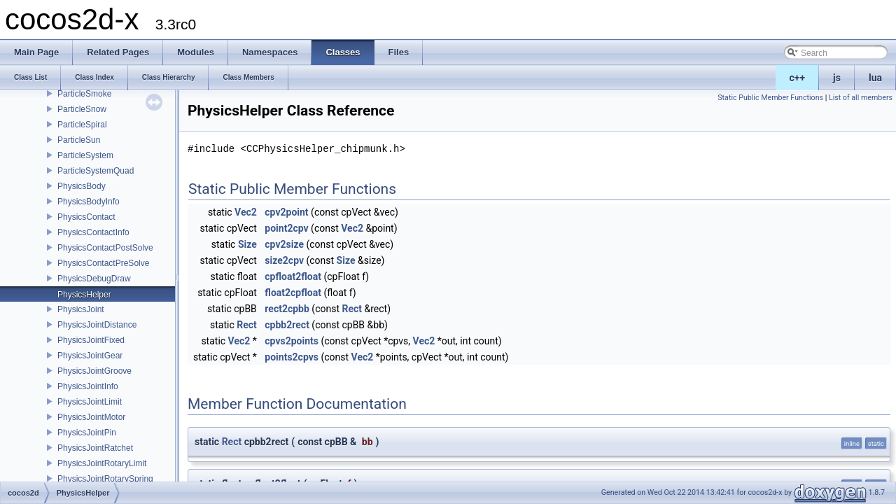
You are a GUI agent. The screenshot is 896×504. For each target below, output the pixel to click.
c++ (798, 77)
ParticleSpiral (82, 125)
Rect (352, 308)
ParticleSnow (81, 109)
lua (875, 77)
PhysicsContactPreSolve (103, 263)
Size (247, 244)
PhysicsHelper (84, 295)
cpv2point (286, 212)
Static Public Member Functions (770, 97)
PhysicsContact (86, 217)
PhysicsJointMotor (91, 417)
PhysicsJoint (80, 309)
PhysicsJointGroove (94, 371)
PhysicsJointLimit (89, 402)
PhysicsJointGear (89, 355)
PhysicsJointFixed (91, 340)
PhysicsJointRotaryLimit (101, 463)
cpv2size (284, 244)
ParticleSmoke (84, 94)
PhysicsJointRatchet (95, 448)
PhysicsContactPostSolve (105, 248)
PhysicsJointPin (86, 433)
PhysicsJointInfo (87, 386)
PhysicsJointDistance (96, 325)
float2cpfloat (293, 292)
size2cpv (284, 260)
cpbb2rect (287, 324)
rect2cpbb (287, 308)
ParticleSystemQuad (95, 171)
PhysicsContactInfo (93, 232)
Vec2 (245, 212)
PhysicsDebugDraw (94, 279)
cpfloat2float (293, 276)
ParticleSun (78, 140)
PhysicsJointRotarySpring (105, 479)
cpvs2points (291, 340)
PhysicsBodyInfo (88, 201)
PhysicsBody (81, 186)
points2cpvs (291, 357)
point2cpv (286, 228)
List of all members (860, 97)
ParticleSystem (85, 155)
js (837, 77)
